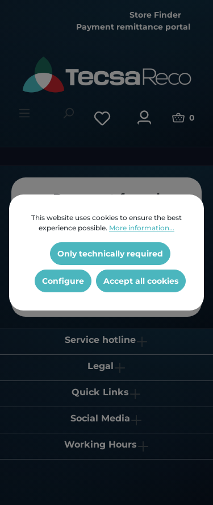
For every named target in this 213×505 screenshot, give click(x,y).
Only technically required (110, 254)
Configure (63, 281)
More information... (141, 227)
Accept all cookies (140, 281)
